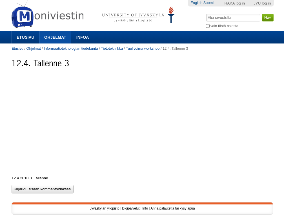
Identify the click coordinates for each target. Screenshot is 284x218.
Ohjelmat (55, 37)
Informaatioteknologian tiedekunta (71, 48)
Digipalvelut (130, 208)
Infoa (82, 37)
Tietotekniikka (112, 48)
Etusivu (25, 37)
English (196, 3)
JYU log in (262, 3)
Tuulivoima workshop (143, 48)
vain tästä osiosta (224, 26)
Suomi (208, 3)
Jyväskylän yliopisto (104, 208)
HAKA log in (234, 3)
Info (145, 208)
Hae (205, 13)
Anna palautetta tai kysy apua (172, 208)
